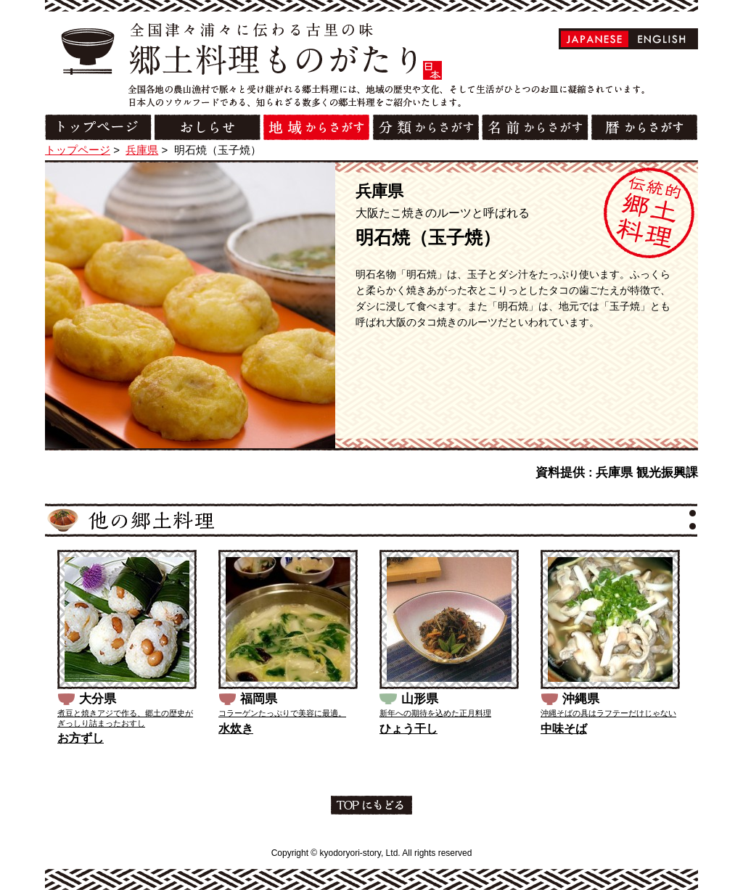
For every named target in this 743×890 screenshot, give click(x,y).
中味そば (564, 728)
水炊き (235, 728)
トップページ (77, 150)
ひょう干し (408, 728)
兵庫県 (142, 150)
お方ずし (80, 738)
